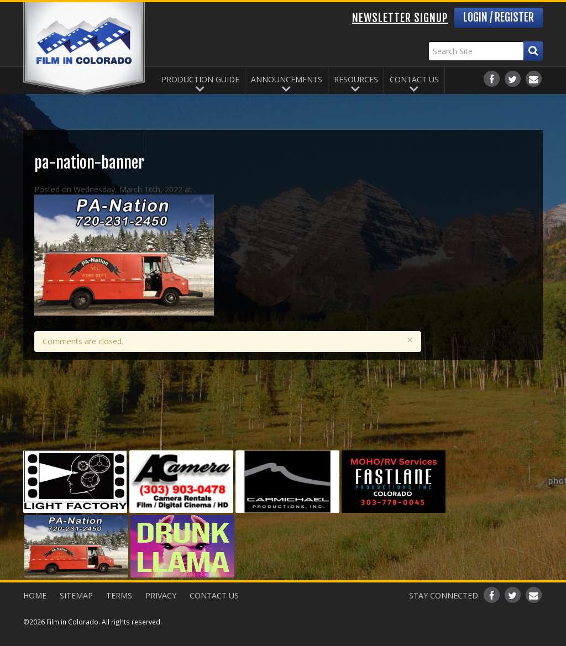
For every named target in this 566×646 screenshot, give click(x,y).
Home (34, 595)
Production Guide (200, 79)
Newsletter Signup (400, 18)
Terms (119, 595)
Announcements (286, 79)
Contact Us (414, 79)
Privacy (160, 595)
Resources (356, 79)
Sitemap (76, 595)
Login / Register (498, 17)
